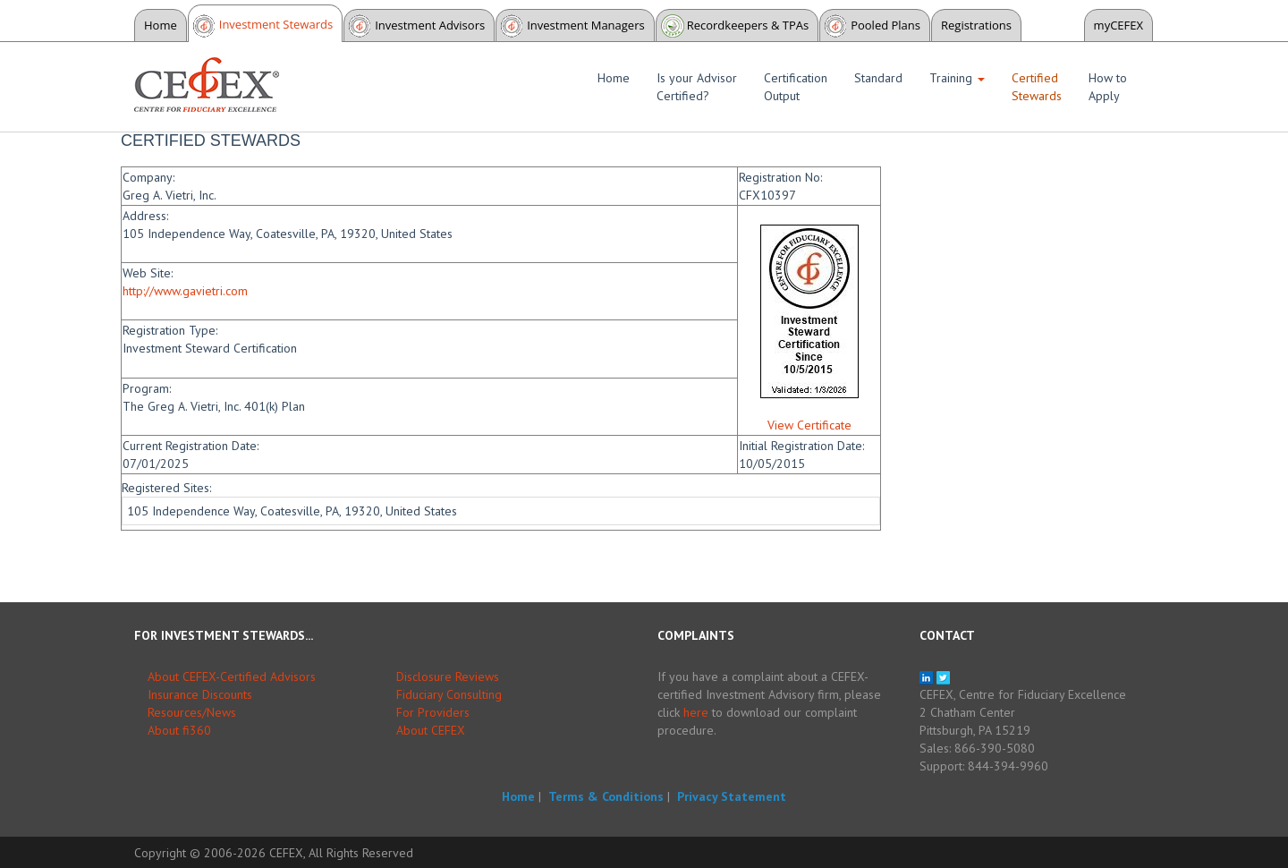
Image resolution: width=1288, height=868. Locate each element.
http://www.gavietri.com (185, 291)
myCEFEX (1118, 25)
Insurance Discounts (200, 694)
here (695, 712)
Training (957, 78)
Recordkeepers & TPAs (748, 25)
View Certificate (809, 425)
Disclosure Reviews (447, 676)
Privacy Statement (731, 796)
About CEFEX (430, 730)
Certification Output (795, 87)
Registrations (976, 25)
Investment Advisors (430, 25)
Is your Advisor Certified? (697, 87)
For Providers (433, 712)
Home (160, 25)
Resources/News (192, 712)
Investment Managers (586, 25)
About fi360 (179, 730)
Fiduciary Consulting (449, 694)
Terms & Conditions (606, 796)
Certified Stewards (1037, 87)
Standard (878, 78)
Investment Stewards (276, 24)
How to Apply (1108, 87)
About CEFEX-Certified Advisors (232, 676)
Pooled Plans (885, 25)
